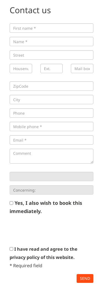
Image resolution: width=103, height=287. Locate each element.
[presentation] (51, 230)
